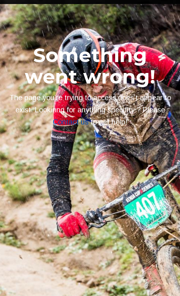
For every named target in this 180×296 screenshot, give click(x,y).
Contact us (70, 122)
